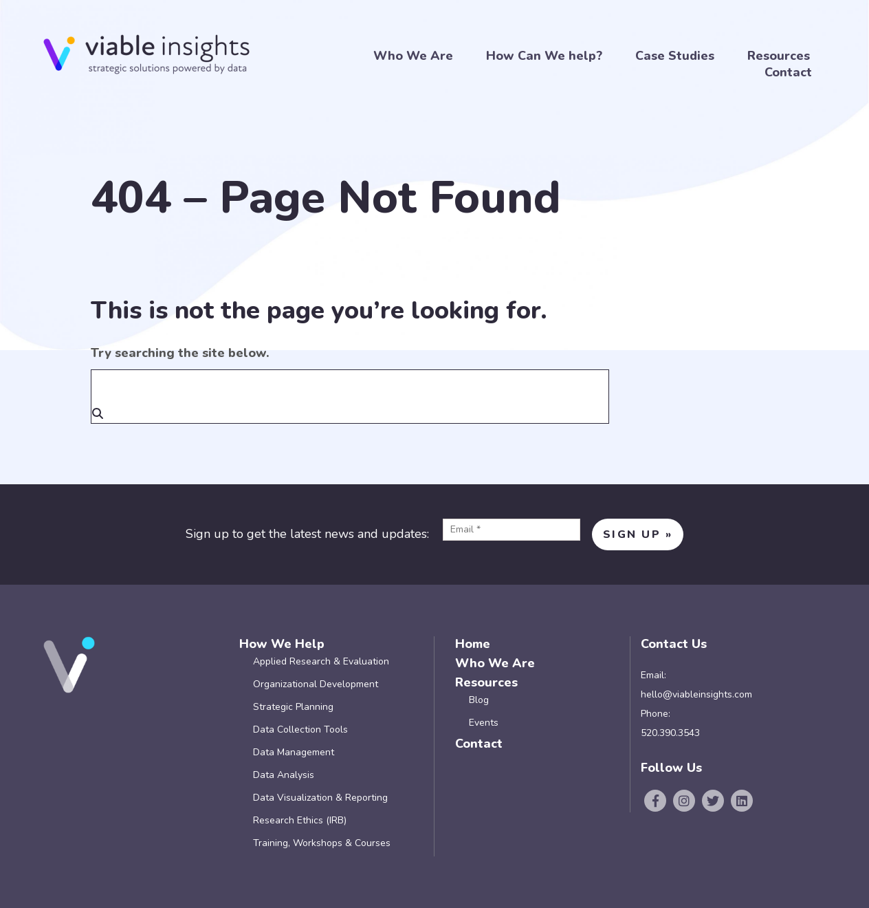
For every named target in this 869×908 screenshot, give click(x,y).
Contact (788, 72)
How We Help (281, 644)
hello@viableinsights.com (696, 694)
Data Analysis (283, 774)
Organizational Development (315, 684)
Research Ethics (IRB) (299, 820)
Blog (479, 699)
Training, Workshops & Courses (321, 843)
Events (483, 722)
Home (472, 644)
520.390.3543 (670, 732)
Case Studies (674, 56)
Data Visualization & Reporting (320, 797)
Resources (778, 56)
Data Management (293, 752)
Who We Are (413, 56)
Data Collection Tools (300, 729)
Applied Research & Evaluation (321, 661)
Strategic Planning (293, 706)
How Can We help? (544, 56)
